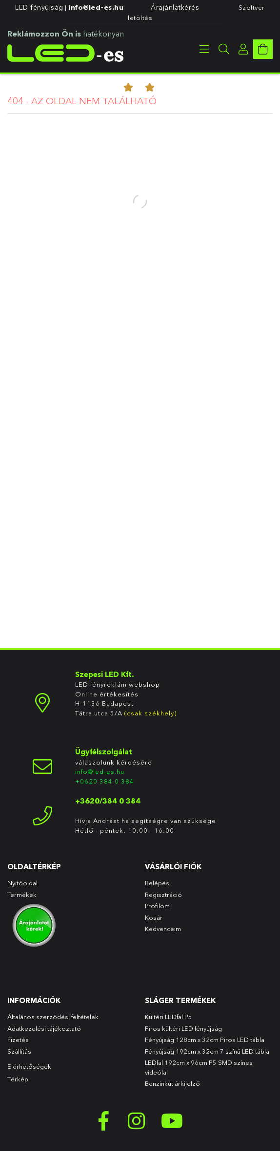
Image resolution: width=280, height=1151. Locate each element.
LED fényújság (39, 7)
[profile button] (243, 49)
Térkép (17, 1079)
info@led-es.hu (95, 7)
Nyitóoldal (22, 883)
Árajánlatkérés (175, 7)
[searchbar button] (224, 49)
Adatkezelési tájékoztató (44, 1028)
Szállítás (19, 1051)
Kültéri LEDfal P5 (168, 1017)
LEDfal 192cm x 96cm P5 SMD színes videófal (199, 1067)
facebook (103, 1120)
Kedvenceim (163, 928)
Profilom (157, 906)
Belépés (157, 883)
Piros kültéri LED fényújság (183, 1028)
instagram (137, 1120)
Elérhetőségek (29, 1066)
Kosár (153, 917)
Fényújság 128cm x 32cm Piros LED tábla (204, 1039)
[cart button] (263, 49)
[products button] (204, 49)
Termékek (22, 894)
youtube (171, 1120)
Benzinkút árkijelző (172, 1083)
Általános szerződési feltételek (53, 1017)
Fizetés (18, 1039)
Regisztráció (163, 894)
